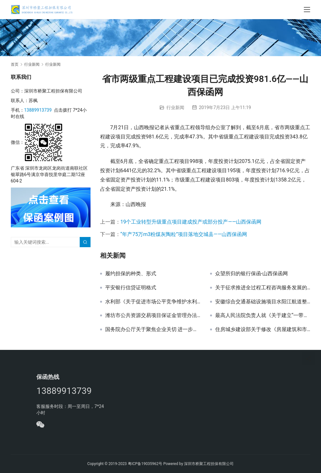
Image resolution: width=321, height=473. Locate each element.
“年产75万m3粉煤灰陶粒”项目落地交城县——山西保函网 (183, 234)
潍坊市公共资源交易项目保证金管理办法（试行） (153, 315)
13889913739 (38, 110)
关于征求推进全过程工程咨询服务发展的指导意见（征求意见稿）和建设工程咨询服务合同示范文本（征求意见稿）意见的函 (262, 288)
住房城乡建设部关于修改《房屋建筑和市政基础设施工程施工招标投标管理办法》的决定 (262, 329)
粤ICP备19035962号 (145, 464)
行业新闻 (175, 107)
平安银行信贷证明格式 (130, 288)
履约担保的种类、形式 (130, 274)
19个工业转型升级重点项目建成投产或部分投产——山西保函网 (191, 222)
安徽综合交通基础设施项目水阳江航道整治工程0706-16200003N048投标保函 (262, 302)
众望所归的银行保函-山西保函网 (251, 274)
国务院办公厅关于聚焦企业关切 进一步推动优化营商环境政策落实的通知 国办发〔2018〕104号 (153, 329)
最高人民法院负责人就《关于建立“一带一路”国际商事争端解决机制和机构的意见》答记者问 (262, 315)
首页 (14, 64)
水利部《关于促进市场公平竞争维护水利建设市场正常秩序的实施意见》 (153, 302)
